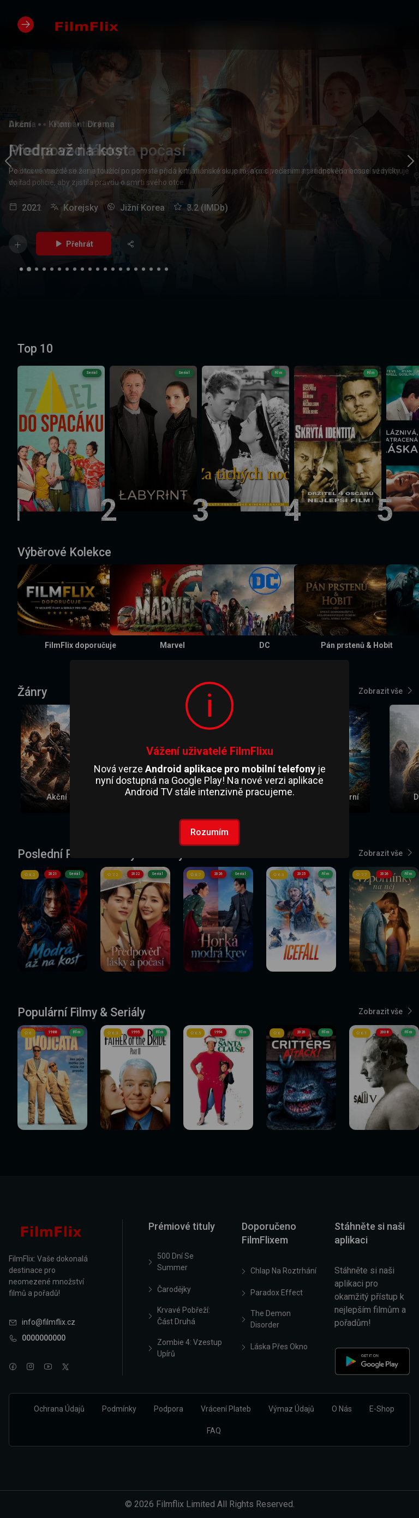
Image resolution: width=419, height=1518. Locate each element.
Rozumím (209, 832)
